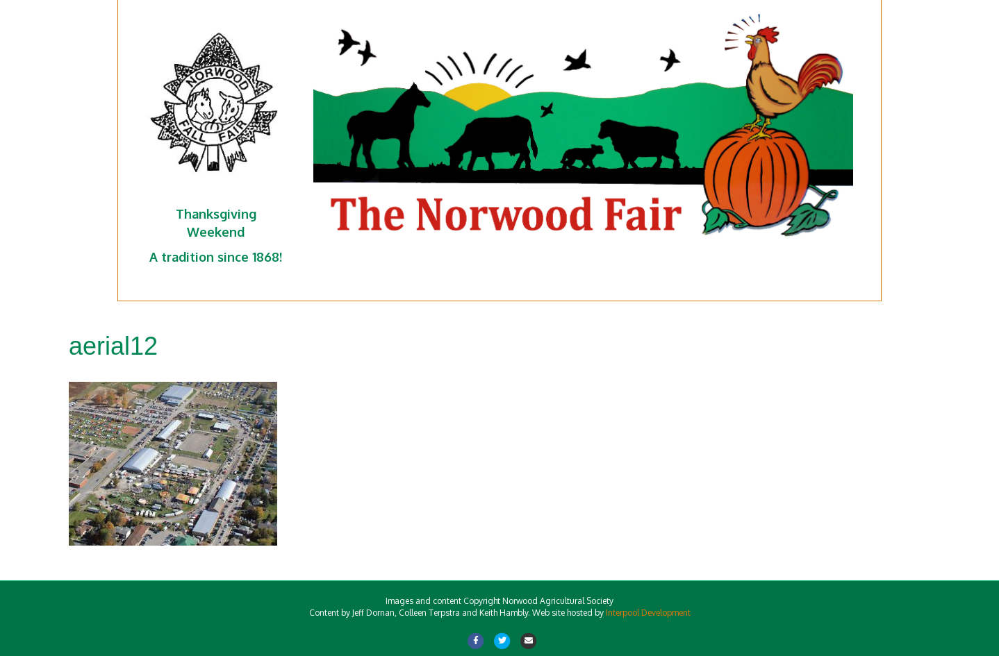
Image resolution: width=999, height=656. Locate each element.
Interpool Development (648, 612)
